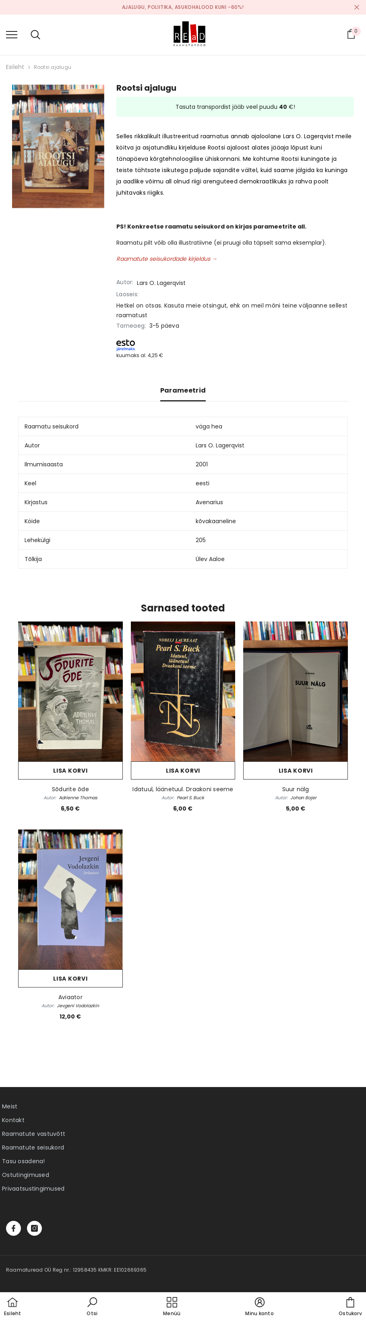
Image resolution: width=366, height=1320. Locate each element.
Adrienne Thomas (78, 797)
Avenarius (209, 502)
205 (201, 540)
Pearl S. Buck (190, 797)
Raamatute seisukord (33, 1147)
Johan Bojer (303, 797)
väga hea (209, 426)
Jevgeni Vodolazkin (78, 1005)
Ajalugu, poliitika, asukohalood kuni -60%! (183, 7)
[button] (92, 1307)
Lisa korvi (70, 771)
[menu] (11, 34)
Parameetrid (183, 390)
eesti (202, 483)
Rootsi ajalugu (52, 67)
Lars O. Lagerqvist (161, 283)
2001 (202, 464)
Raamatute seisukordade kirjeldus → (166, 259)
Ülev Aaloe (210, 559)
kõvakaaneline (216, 521)
